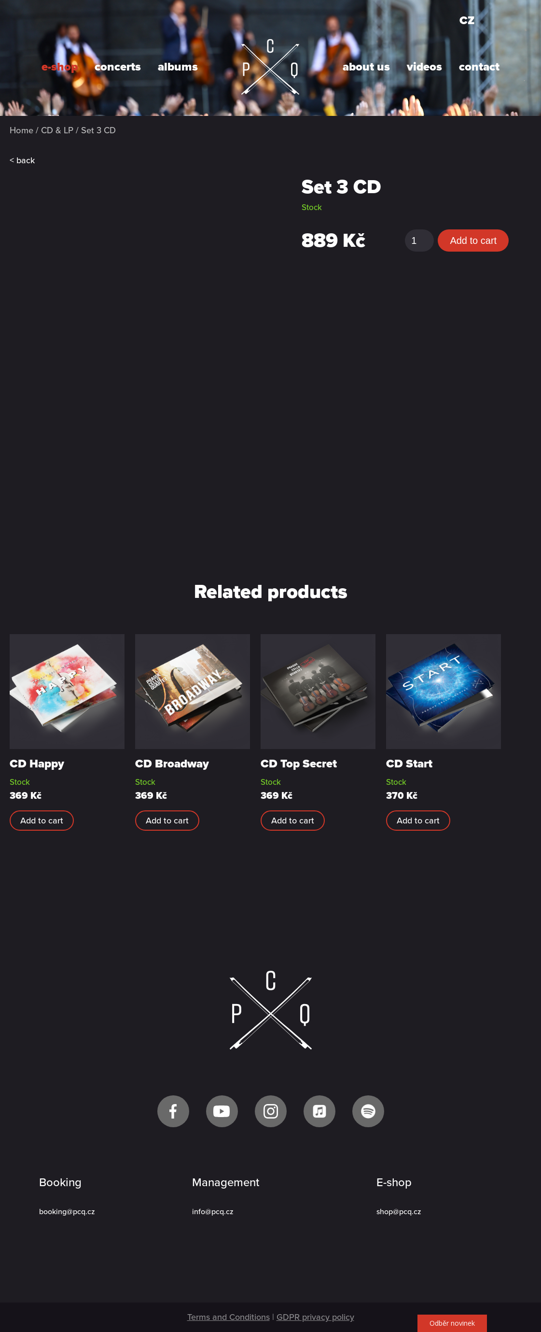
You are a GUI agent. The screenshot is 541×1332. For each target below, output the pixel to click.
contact (479, 67)
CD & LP (57, 130)
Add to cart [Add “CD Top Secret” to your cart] (292, 820)
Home (21, 130)
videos (424, 67)
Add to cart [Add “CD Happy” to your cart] (41, 820)
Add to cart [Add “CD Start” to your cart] (418, 820)
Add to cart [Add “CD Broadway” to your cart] (167, 820)
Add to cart (473, 240)
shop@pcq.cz (398, 1212)
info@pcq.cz (213, 1212)
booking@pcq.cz (67, 1212)
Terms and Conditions (228, 1317)
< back (22, 160)
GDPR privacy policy (315, 1317)
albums (178, 67)
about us (366, 67)
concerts (118, 67)
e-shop (60, 67)
